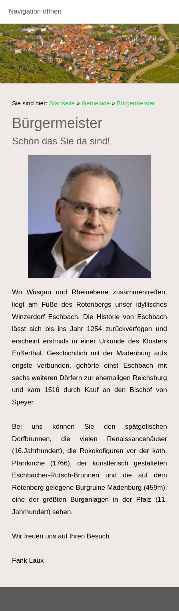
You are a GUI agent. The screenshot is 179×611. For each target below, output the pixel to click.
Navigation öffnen (35, 11)
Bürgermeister (136, 103)
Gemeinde (96, 103)
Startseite (62, 103)
